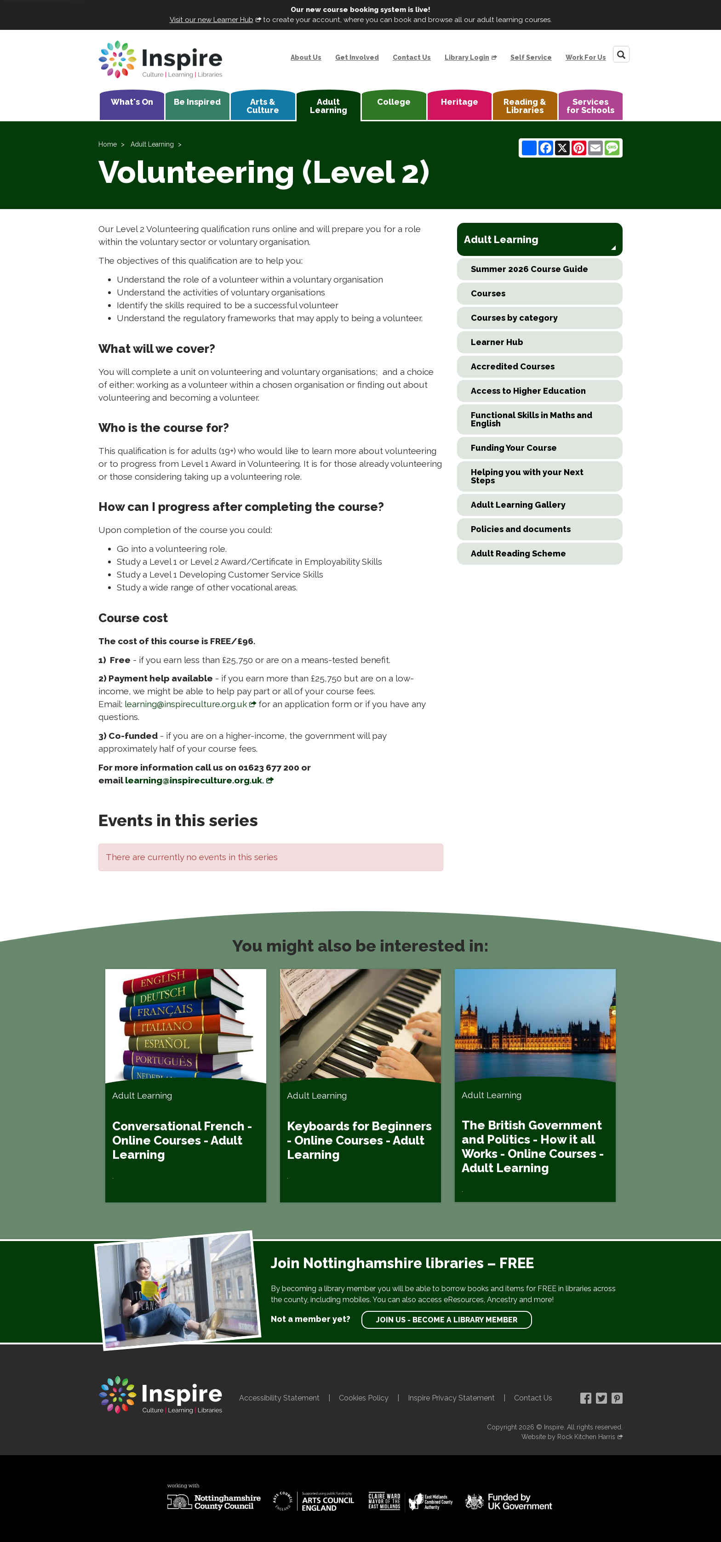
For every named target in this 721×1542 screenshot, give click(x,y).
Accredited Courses (513, 366)
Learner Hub (497, 342)
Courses (488, 293)
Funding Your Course (514, 448)
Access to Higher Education (528, 391)
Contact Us (412, 57)
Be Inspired (197, 102)
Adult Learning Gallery (518, 505)
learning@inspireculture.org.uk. (194, 780)
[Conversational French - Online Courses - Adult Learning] (185, 1085)
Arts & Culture (262, 106)
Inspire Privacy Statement (451, 1398)
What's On (132, 102)
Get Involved (357, 57)
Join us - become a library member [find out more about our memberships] (446, 1319)
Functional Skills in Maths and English (531, 419)
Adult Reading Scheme (518, 553)
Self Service (531, 57)
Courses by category (514, 318)
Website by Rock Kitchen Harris (568, 1436)
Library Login (467, 57)
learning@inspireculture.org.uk (186, 704)
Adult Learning (328, 106)
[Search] (621, 54)
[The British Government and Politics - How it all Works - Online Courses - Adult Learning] (535, 1085)
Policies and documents (521, 529)
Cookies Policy (364, 1398)
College (394, 102)
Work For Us (586, 57)
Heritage (459, 102)
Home (107, 144)
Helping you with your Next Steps (527, 476)
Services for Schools (590, 106)
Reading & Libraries (525, 106)
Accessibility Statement (279, 1398)
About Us (306, 57)
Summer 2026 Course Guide (529, 269)
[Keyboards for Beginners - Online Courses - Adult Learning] (360, 1085)
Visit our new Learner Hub (211, 20)
